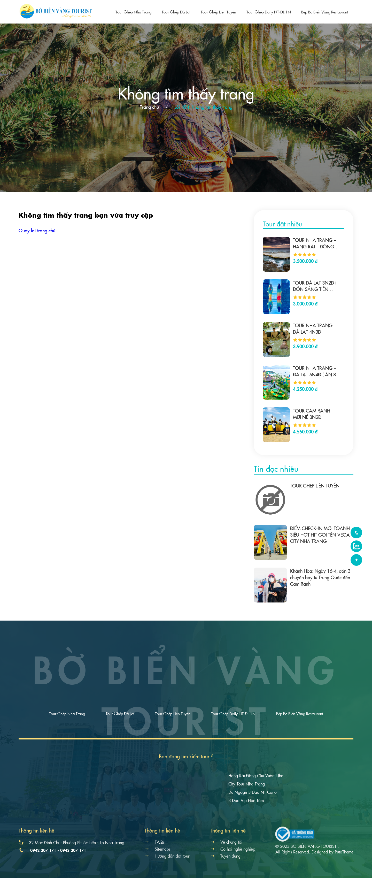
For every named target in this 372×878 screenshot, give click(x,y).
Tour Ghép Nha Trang (133, 11)
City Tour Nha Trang (246, 784)
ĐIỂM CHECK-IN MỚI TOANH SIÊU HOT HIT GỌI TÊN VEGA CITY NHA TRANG (320, 534)
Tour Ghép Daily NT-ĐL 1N (268, 11)
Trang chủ (149, 107)
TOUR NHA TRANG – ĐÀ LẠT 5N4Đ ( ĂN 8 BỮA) (314, 371)
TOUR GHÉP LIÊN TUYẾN (314, 485)
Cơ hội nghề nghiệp (232, 849)
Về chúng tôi (226, 842)
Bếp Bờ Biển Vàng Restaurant (324, 11)
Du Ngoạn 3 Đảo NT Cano (252, 792)
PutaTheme (344, 851)
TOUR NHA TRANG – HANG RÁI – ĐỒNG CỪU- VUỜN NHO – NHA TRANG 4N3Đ (314, 243)
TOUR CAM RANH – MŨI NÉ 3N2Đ (313, 413)
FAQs (154, 842)
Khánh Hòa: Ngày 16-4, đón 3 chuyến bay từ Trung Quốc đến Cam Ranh (320, 577)
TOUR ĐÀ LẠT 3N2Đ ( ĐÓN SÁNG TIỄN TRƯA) (315, 285)
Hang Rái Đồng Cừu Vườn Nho (255, 775)
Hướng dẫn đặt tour (167, 856)
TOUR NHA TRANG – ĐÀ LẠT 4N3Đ (314, 328)
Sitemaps (157, 849)
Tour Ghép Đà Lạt (176, 11)
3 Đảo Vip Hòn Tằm (246, 800)
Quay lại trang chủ (37, 230)
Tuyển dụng (225, 856)
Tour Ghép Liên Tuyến (218, 11)
